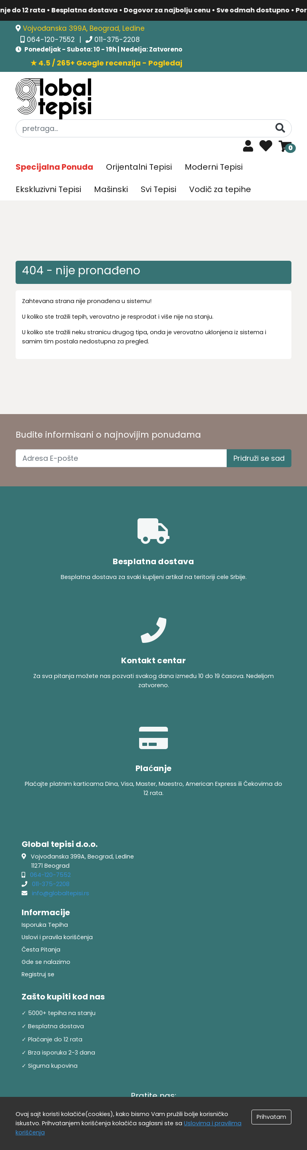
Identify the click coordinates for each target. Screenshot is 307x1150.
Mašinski (111, 189)
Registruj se (38, 974)
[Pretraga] (280, 128)
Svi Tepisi (158, 189)
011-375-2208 (117, 39)
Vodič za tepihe (220, 189)
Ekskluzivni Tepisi (48, 189)
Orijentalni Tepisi (139, 166)
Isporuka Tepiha (45, 925)
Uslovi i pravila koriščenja (57, 937)
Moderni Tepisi (214, 166)
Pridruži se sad (259, 458)
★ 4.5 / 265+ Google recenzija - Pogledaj (106, 63)
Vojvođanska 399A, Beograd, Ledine (84, 28)
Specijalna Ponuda (54, 166)
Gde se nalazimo (46, 962)
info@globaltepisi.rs (60, 893)
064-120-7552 (52, 39)
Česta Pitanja (41, 950)
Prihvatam (271, 1117)
